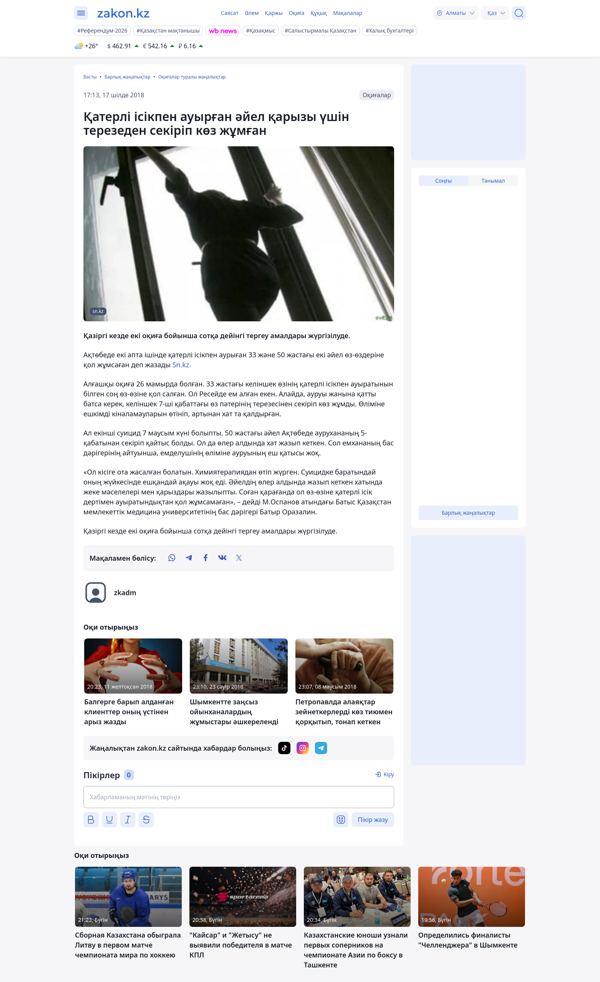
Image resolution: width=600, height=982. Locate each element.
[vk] (222, 558)
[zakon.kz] (123, 13)
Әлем (252, 12)
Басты (90, 77)
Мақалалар (347, 12)
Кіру (388, 774)
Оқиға (297, 12)
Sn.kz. (181, 364)
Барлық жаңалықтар (127, 77)
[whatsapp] (172, 558)
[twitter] (239, 558)
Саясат (229, 12)
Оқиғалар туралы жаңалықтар (191, 77)
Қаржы (274, 12)
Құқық (319, 12)
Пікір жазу (373, 819)
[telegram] (189, 558)
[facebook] (205, 558)
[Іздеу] (519, 13)
